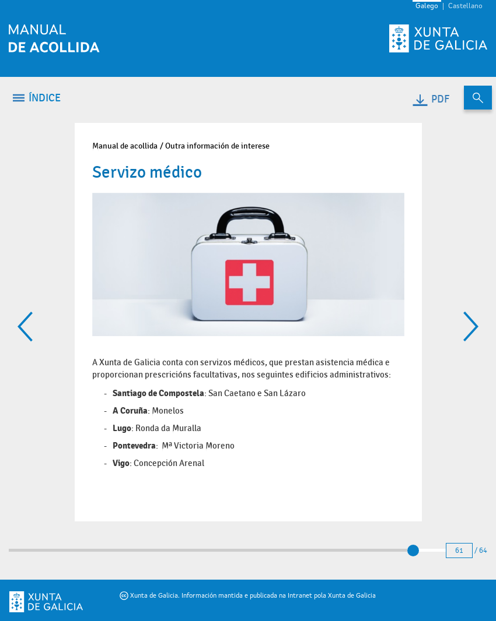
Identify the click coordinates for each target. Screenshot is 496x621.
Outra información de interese (217, 146)
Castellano (465, 6)
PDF (430, 99)
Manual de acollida (125, 146)
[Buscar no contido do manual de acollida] (478, 98)
